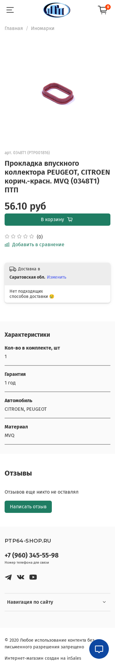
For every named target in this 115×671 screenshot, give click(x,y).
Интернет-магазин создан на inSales (43, 658)
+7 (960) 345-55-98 (32, 555)
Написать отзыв (28, 507)
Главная (14, 28)
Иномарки (43, 28)
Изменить (56, 277)
